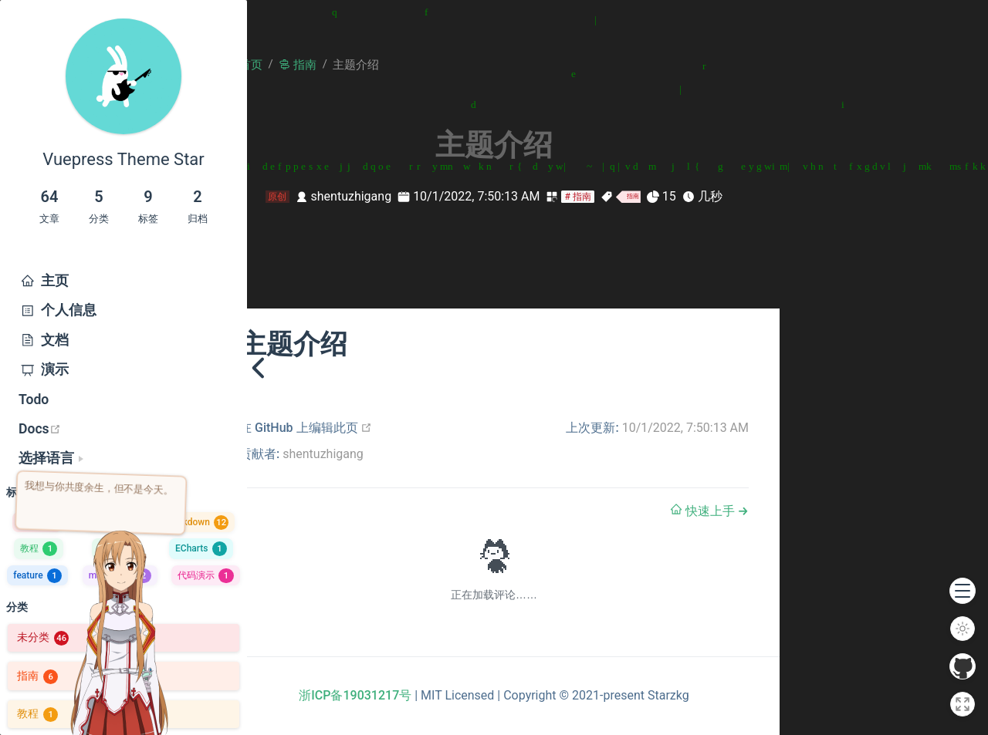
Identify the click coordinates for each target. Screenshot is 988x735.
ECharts (201, 548)
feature (37, 575)
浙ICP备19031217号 (355, 695)
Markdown (197, 522)
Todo (34, 399)
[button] (962, 591)
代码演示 (205, 575)
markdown (120, 575)
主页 (44, 280)
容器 (116, 548)
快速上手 (704, 511)
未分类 (43, 637)
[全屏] (962, 704)
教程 (38, 548)
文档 (44, 340)
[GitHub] (962, 666)
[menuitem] (123, 280)
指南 (37, 522)
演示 (44, 369)
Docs (101, 428)
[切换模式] (962, 628)
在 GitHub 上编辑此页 (305, 427)
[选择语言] (51, 458)
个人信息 (57, 310)
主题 (111, 522)
